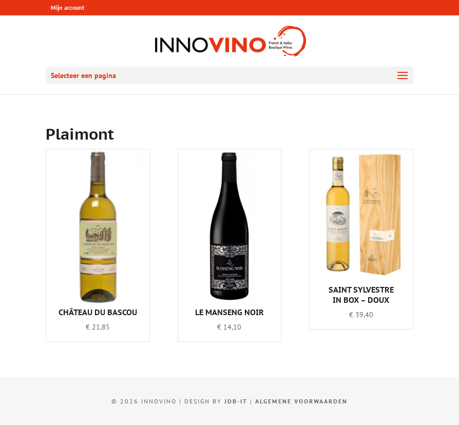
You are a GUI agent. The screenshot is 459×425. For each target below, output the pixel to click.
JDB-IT (235, 401)
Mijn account (67, 7)
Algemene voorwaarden (301, 401)
